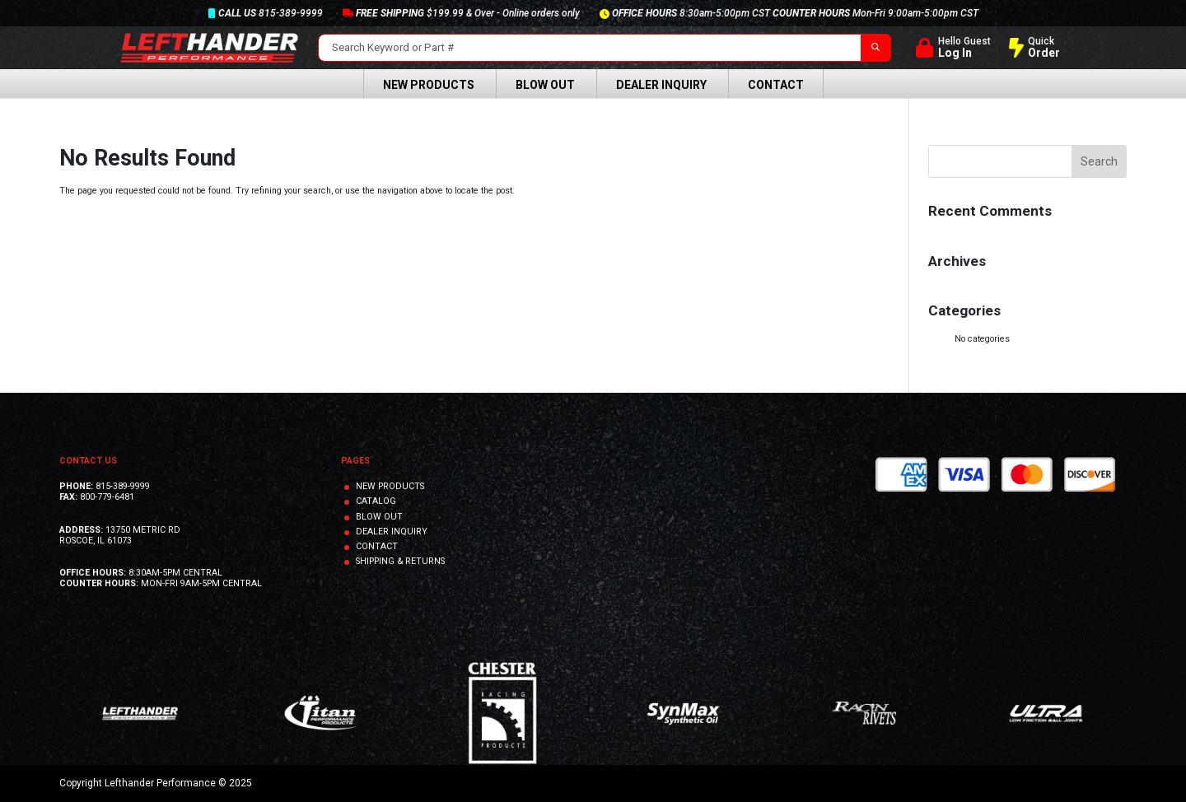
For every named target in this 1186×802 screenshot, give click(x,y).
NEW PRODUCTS (390, 486)
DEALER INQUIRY (391, 531)
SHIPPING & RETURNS (400, 561)
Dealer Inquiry (661, 84)
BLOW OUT (379, 516)
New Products (428, 84)
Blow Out (545, 84)
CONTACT (377, 546)
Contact (776, 84)
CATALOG (376, 501)
